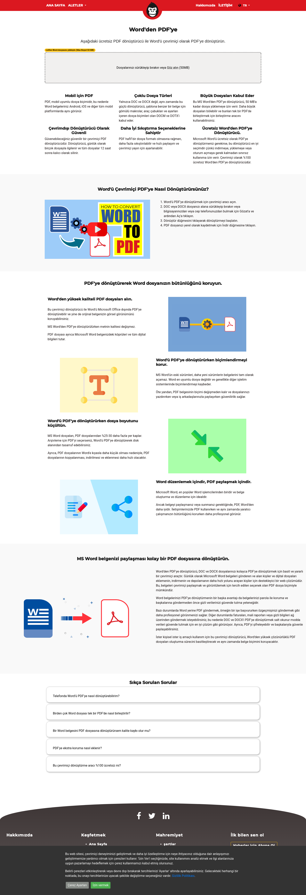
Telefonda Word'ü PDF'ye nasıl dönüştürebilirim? (86, 696)
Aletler (76, 5)
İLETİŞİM (225, 5)
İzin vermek (101, 885)
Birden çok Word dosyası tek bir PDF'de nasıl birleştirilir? (91, 713)
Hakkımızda (205, 5)
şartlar (170, 844)
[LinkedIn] (166, 817)
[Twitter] (152, 817)
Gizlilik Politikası (183, 876)
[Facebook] (139, 817)
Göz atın (173, 67)
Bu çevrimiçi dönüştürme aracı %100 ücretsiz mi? (87, 765)
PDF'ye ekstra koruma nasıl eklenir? (77, 748)
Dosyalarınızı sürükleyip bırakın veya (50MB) (153, 67)
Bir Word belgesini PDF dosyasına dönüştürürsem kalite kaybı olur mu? (101, 731)
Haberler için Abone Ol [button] (254, 845)
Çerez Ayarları (77, 885)
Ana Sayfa (55, 5)
